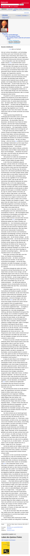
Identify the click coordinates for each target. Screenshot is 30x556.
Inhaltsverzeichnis (5, 16)
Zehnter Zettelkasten (14, 43)
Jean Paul (4, 33)
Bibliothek (4, 6)
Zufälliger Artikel (18, 9)
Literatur (5, 15)
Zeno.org (4, 2)
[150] (4, 463)
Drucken (26, 12)
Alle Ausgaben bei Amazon (8, 540)
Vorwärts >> (25, 15)
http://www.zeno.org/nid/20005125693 (15, 527)
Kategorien (26, 9)
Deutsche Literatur (11, 530)
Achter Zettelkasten (14, 40)
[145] (10, 49)
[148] (11, 299)
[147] (13, 219)
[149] (4, 381)
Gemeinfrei (9, 528)
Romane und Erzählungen (11, 34)
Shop (14, 10)
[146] (16, 141)
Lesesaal (10, 9)
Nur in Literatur (13, 6)
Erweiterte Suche (25, 2)
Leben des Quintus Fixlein (12, 36)
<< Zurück (18, 15)
